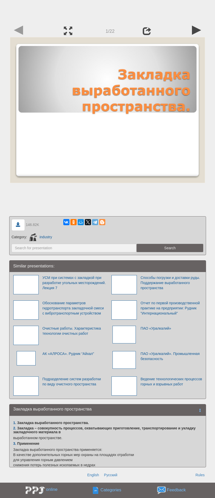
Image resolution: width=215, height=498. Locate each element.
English (93, 475)
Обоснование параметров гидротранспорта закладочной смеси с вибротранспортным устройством (73, 308)
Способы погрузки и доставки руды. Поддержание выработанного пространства (170, 283)
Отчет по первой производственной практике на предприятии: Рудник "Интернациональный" (170, 308)
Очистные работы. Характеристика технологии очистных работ (71, 330)
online (52, 489)
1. (14, 423)
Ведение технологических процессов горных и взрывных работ (171, 381)
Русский (110, 475)
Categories (110, 490)
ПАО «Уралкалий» (155, 328)
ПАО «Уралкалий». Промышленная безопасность (170, 356)
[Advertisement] (107, 11)
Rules (200, 475)
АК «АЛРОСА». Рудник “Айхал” (68, 354)
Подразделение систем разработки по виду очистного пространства (71, 381)
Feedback (176, 490)
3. (14, 443)
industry (40, 237)
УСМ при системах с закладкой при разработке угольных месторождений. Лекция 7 (74, 283)
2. (14, 428)
